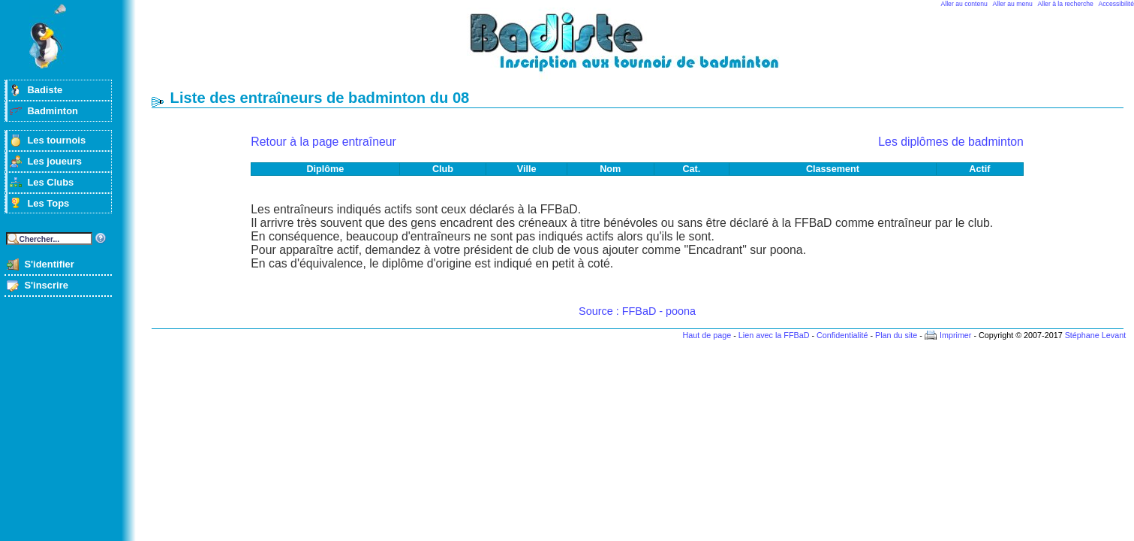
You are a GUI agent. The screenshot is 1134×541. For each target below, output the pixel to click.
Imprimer (956, 335)
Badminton (52, 110)
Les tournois (56, 140)
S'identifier (49, 264)
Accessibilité (1116, 4)
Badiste (44, 89)
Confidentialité (842, 335)
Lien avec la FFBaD (774, 335)
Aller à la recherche (1065, 4)
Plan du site (896, 335)
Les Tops (48, 203)
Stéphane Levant (1095, 335)
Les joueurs (54, 161)
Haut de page (706, 335)
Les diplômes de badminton (951, 141)
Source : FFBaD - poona (637, 311)
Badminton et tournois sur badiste (642, 49)
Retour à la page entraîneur (323, 141)
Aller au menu (1013, 4)
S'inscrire (46, 285)
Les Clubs (50, 182)
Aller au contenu (964, 4)
